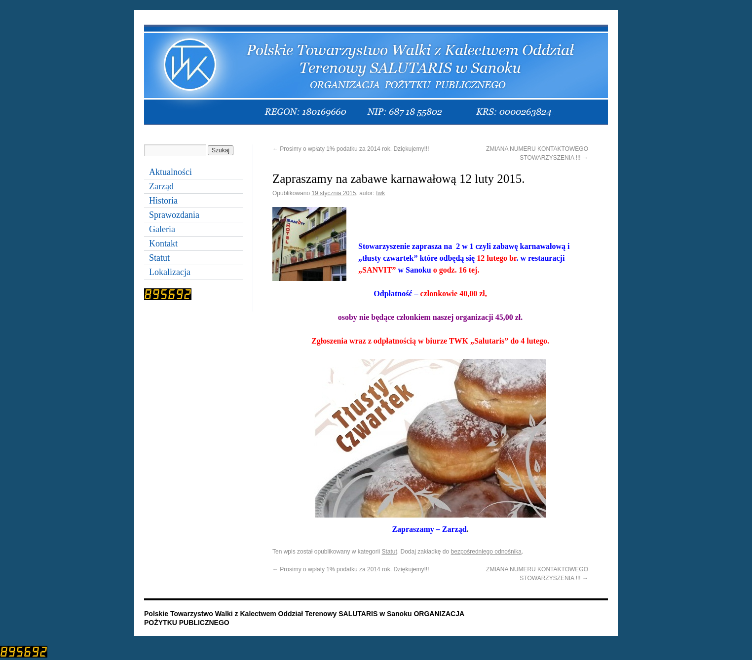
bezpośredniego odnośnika (486, 551)
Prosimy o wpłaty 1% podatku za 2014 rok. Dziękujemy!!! (350, 148)
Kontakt (163, 243)
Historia (163, 201)
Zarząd (161, 186)
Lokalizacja (169, 272)
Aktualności (170, 172)
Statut (389, 551)
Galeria (162, 229)
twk (380, 193)
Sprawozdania (174, 215)
